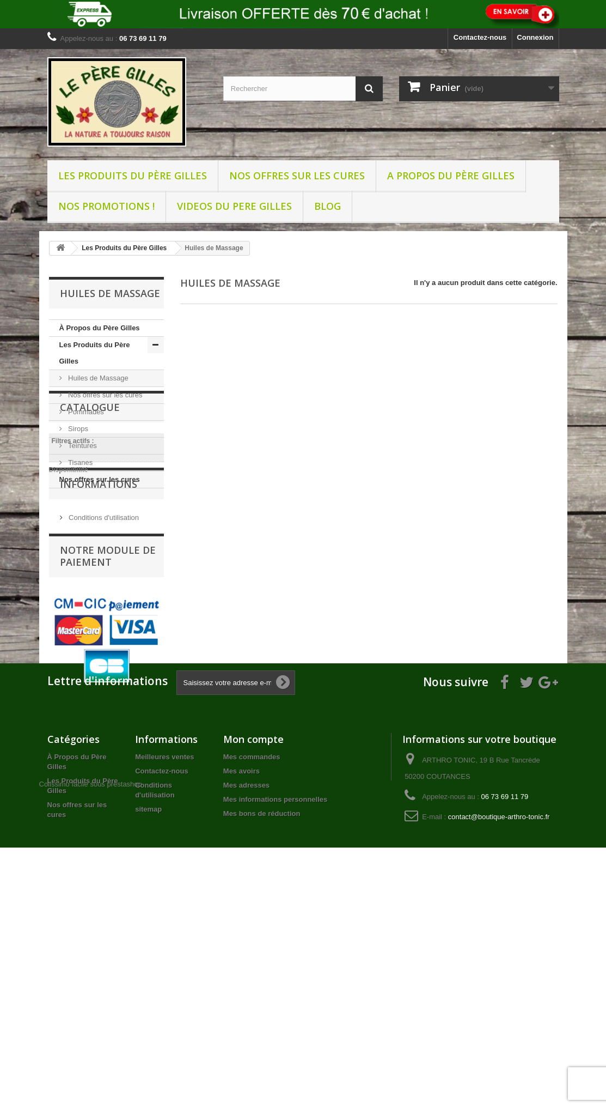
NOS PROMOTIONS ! (106, 206)
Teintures (81, 445)
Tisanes (79, 462)
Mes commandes (251, 968)
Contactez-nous (480, 37)
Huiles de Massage (97, 378)
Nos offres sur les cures (297, 175)
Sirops (77, 429)
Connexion (535, 37)
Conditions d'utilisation (103, 661)
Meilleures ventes (164, 968)
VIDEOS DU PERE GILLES (234, 206)
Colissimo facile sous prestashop (90, 1049)
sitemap (148, 1021)
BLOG (327, 206)
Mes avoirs (241, 982)
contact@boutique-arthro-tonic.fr (499, 1028)
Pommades (85, 412)
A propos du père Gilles (451, 175)
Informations (98, 632)
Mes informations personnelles (275, 1011)
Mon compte (253, 950)
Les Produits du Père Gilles (132, 175)
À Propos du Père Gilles (99, 328)
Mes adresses (246, 997)
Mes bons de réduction (262, 1025)
